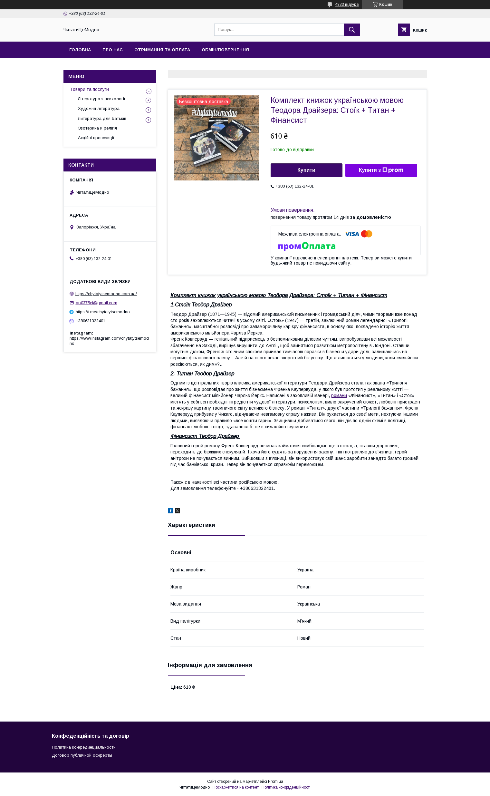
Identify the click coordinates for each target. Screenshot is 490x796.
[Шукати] (352, 30)
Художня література (99, 108)
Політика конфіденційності (286, 787)
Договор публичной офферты (82, 755)
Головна (80, 49)
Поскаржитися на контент (236, 787)
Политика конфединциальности (84, 747)
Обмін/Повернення (225, 49)
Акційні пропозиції (96, 137)
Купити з (381, 170)
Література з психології (101, 98)
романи (339, 395)
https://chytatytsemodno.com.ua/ (106, 293)
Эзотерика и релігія (97, 128)
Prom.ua (275, 781)
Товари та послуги (89, 89)
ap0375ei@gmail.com (96, 302)
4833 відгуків (347, 4)
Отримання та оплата (162, 49)
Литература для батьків (102, 118)
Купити (306, 170)
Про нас (112, 49)
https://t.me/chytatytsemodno (103, 311)
